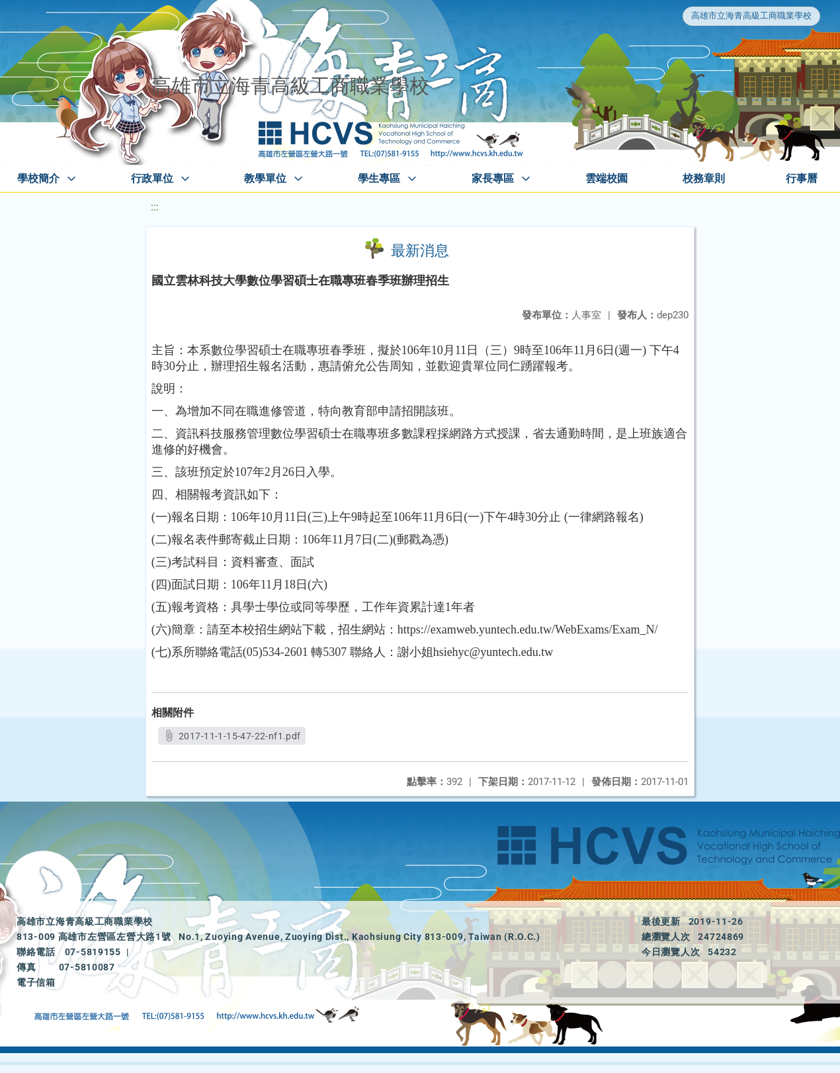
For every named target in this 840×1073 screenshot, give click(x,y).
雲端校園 (606, 178)
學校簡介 (38, 178)
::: (155, 207)
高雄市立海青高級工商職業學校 (751, 16)
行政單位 (152, 178)
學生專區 (379, 178)
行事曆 (802, 178)
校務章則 (704, 178)
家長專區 (493, 178)
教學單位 (265, 178)
